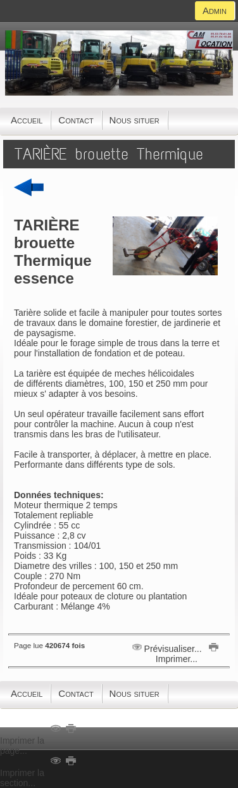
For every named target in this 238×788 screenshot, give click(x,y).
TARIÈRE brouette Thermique (109, 154)
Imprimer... (185, 654)
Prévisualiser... (168, 649)
